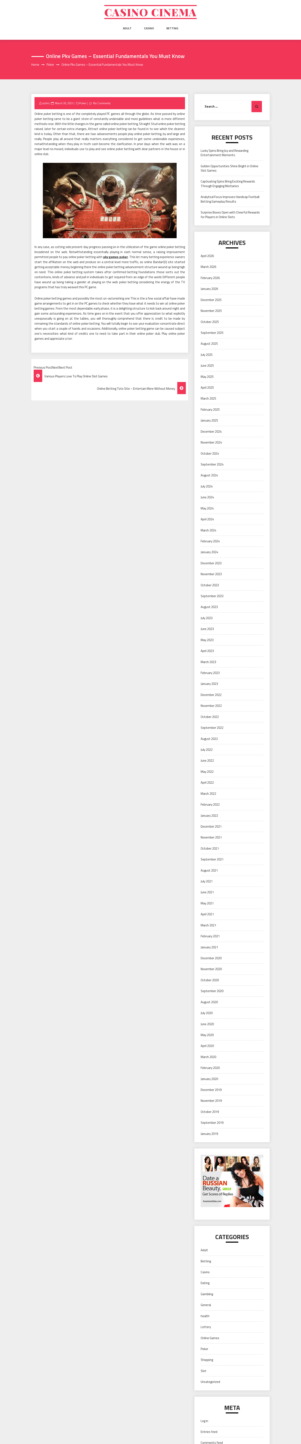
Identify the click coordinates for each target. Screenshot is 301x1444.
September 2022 (212, 727)
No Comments (102, 103)
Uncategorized (210, 1381)
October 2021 (210, 848)
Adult (127, 28)
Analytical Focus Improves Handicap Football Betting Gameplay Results (230, 199)
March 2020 (208, 1056)
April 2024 (207, 519)
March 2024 (208, 530)
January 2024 (209, 552)
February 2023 (210, 672)
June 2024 (207, 497)
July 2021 (207, 881)
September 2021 (212, 859)
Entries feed (209, 1431)
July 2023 (207, 618)
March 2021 (208, 925)
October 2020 (210, 980)
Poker (82, 103)
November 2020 (211, 969)
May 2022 (207, 771)
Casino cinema (150, 12)
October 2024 (210, 453)
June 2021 (207, 892)
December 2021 (211, 826)
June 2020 (207, 1024)
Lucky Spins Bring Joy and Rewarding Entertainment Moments (224, 152)
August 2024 (209, 475)
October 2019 (210, 1111)
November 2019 (211, 1100)
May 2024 (207, 508)
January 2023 (209, 683)
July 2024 (207, 486)
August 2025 (209, 343)
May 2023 (207, 640)
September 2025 (212, 332)
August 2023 (209, 606)
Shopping (207, 1359)
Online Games (210, 1338)
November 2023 (211, 574)
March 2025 (208, 398)
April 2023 (207, 650)
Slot (203, 1370)
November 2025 (211, 310)
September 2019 (212, 1122)
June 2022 (207, 760)
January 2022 (209, 815)
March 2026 (208, 266)
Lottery (206, 1326)
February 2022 (210, 804)
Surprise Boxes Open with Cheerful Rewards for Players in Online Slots (230, 214)
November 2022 (211, 705)
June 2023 (207, 628)
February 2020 (210, 1067)
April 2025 (207, 387)
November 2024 (211, 442)
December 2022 (211, 694)
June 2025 (207, 365)
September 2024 (212, 464)
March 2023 (208, 662)
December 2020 (211, 958)
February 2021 (210, 936)
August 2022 (209, 738)
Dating (205, 1283)
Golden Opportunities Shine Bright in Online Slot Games (229, 168)
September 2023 (212, 596)
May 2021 (207, 903)
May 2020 (207, 1035)
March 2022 (208, 793)
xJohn (45, 103)
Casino (149, 28)
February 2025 (210, 409)
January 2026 (209, 288)
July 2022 (207, 749)
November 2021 (211, 837)
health (205, 1316)
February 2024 (210, 541)
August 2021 (209, 870)
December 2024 (211, 431)
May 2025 (207, 376)
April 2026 (207, 255)
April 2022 (207, 782)
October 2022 (210, 716)
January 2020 (209, 1078)
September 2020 (212, 991)
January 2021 (209, 947)
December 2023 (211, 563)
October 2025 (210, 321)
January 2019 (209, 1133)
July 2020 (207, 1013)
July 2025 (207, 354)
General (206, 1305)
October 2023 (210, 585)
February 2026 (210, 277)
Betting (172, 28)
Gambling (207, 1294)
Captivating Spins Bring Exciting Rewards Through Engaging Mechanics (228, 183)
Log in (204, 1420)
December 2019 (211, 1089)
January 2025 (209, 420)
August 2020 (209, 1002)
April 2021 (207, 914)
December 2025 (211, 299)
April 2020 (207, 1045)
